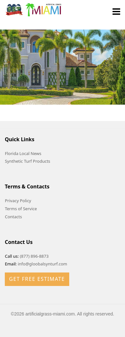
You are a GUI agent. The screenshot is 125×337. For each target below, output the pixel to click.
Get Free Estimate (37, 278)
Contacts (13, 217)
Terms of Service (21, 209)
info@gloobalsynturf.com (42, 264)
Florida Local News (23, 153)
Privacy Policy (18, 200)
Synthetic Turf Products (27, 161)
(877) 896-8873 (34, 256)
